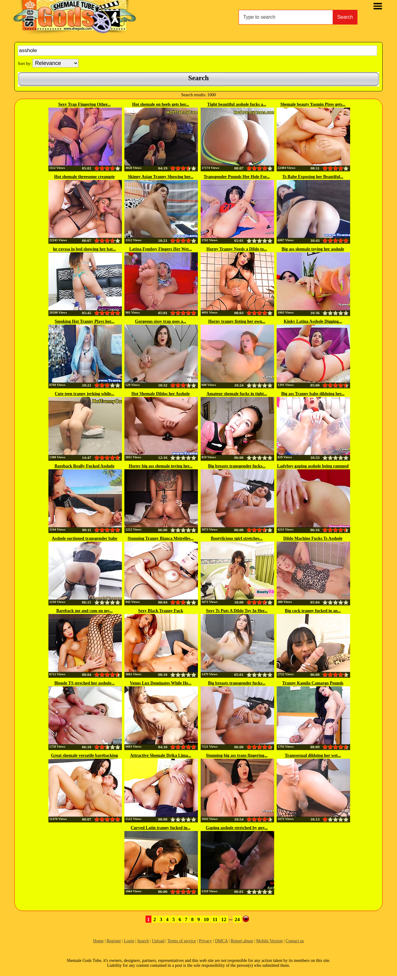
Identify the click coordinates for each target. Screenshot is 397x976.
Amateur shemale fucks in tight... (236, 393)
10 (206, 919)
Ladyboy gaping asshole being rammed (313, 466)
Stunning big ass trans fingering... (236, 755)
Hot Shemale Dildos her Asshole (160, 393)
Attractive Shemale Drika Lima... (160, 755)
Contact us (295, 941)
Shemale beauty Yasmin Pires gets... (313, 104)
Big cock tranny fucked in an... (313, 610)
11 (215, 919)
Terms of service (181, 941)
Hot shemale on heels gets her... (160, 104)
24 (237, 919)
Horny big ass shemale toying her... (160, 466)
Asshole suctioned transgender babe (84, 538)
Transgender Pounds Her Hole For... (237, 176)
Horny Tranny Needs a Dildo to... (236, 249)
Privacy (205, 941)
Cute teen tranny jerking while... (84, 393)
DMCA (221, 941)
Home (98, 941)
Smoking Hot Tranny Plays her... (84, 321)
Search (345, 17)
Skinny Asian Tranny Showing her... (160, 176)
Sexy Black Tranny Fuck (160, 610)
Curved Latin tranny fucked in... (161, 827)
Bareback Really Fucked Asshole (84, 466)
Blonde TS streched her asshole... (85, 683)
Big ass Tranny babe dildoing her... (313, 393)
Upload (158, 941)
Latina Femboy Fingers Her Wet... (160, 249)
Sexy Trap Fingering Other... (84, 104)
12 (223, 919)
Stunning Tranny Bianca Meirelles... (161, 538)
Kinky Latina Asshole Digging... (313, 321)
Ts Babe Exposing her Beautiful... (312, 176)
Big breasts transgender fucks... (237, 466)
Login (129, 941)
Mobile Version (269, 941)
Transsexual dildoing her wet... (313, 755)
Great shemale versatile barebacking (84, 755)
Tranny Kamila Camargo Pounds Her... (312, 683)
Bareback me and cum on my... (84, 610)
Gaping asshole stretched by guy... (237, 827)
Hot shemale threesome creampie (84, 176)
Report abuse (242, 941)
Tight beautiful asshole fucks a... (236, 104)
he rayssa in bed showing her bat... (84, 249)
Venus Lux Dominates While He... (160, 683)
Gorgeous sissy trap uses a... (160, 321)
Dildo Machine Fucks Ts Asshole (312, 538)
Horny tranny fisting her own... (236, 321)
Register (114, 941)
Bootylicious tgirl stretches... (237, 538)
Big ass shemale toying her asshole (313, 249)
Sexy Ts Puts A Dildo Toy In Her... (236, 610)
